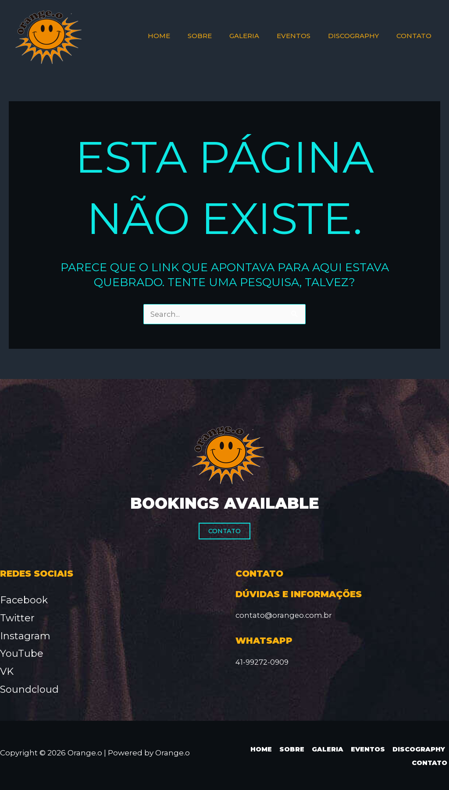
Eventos (366, 749)
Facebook (24, 600)
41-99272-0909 (262, 662)
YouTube (21, 653)
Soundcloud (29, 689)
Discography (418, 749)
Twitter (17, 618)
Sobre (290, 749)
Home (260, 749)
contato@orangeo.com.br (284, 615)
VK (7, 671)
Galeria (326, 749)
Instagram (25, 636)
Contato (224, 531)
